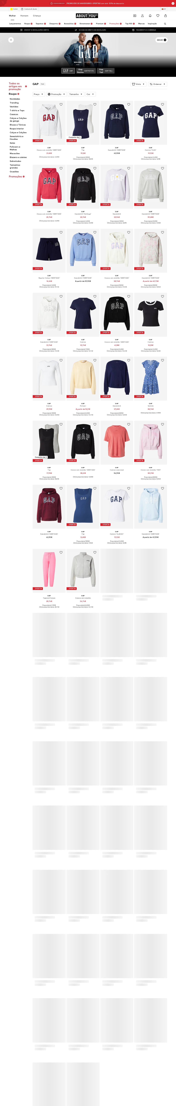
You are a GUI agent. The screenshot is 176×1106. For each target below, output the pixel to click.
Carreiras (54, 847)
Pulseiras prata (61, 748)
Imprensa (41, 847)
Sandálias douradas (29, 752)
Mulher (12, 15)
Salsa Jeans (127, 779)
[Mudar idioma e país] (163, 9)
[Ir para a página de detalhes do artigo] (49, 131)
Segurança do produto (141, 847)
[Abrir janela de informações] (173, 3)
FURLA (57, 779)
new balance (60, 767)
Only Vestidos (26, 744)
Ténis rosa (92, 752)
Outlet (14, 9)
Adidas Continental (96, 744)
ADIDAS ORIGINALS (96, 767)
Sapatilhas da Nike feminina (133, 744)
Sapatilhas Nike (27, 740)
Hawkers (92, 783)
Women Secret (61, 783)
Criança (37, 15)
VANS (124, 767)
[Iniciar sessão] (142, 15)
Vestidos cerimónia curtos (99, 740)
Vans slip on (127, 752)
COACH (91, 771)
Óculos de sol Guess (29, 748)
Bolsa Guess (60, 752)
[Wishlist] (158, 15)
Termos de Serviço (90, 847)
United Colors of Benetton (99, 775)
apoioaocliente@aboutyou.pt (69, 688)
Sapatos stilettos (129, 740)
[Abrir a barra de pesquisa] (164, 24)
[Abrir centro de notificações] (150, 15)
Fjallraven (92, 779)
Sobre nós (29, 847)
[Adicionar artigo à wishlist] (61, 104)
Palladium (59, 775)
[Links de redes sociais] (23, 814)
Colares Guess (27, 756)
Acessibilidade (122, 847)
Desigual (125, 775)
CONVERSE (126, 771)
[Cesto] (165, 15)
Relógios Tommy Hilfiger (132, 748)
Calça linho (92, 748)
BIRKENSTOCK (27, 779)
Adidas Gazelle (61, 756)
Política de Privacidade (48, 686)
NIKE (124, 783)
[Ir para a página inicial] (87, 15)
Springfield (25, 771)
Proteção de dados (70, 847)
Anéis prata (59, 740)
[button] (138, 84)
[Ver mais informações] (49, 159)
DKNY (57, 771)
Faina (23, 775)
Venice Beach (26, 783)
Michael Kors (26, 767)
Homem (24, 15)
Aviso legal (106, 847)
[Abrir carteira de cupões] (134, 15)
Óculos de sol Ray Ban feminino (67, 744)
